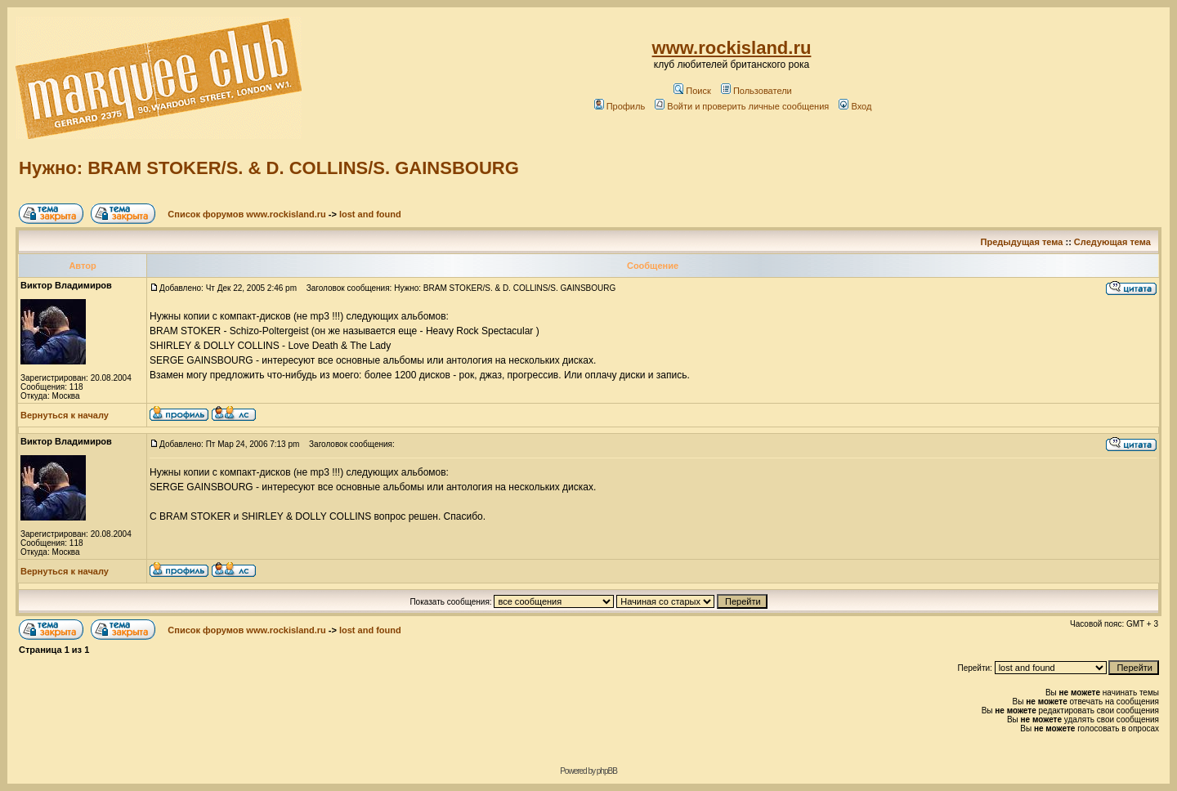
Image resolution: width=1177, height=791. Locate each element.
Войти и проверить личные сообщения (742, 106)
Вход (855, 106)
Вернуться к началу (64, 415)
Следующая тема (1112, 242)
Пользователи (756, 91)
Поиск (692, 91)
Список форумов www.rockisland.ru (246, 214)
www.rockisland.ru (732, 48)
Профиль (620, 106)
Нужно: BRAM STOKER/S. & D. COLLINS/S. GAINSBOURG (269, 168)
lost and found (370, 214)
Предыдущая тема (1022, 242)
